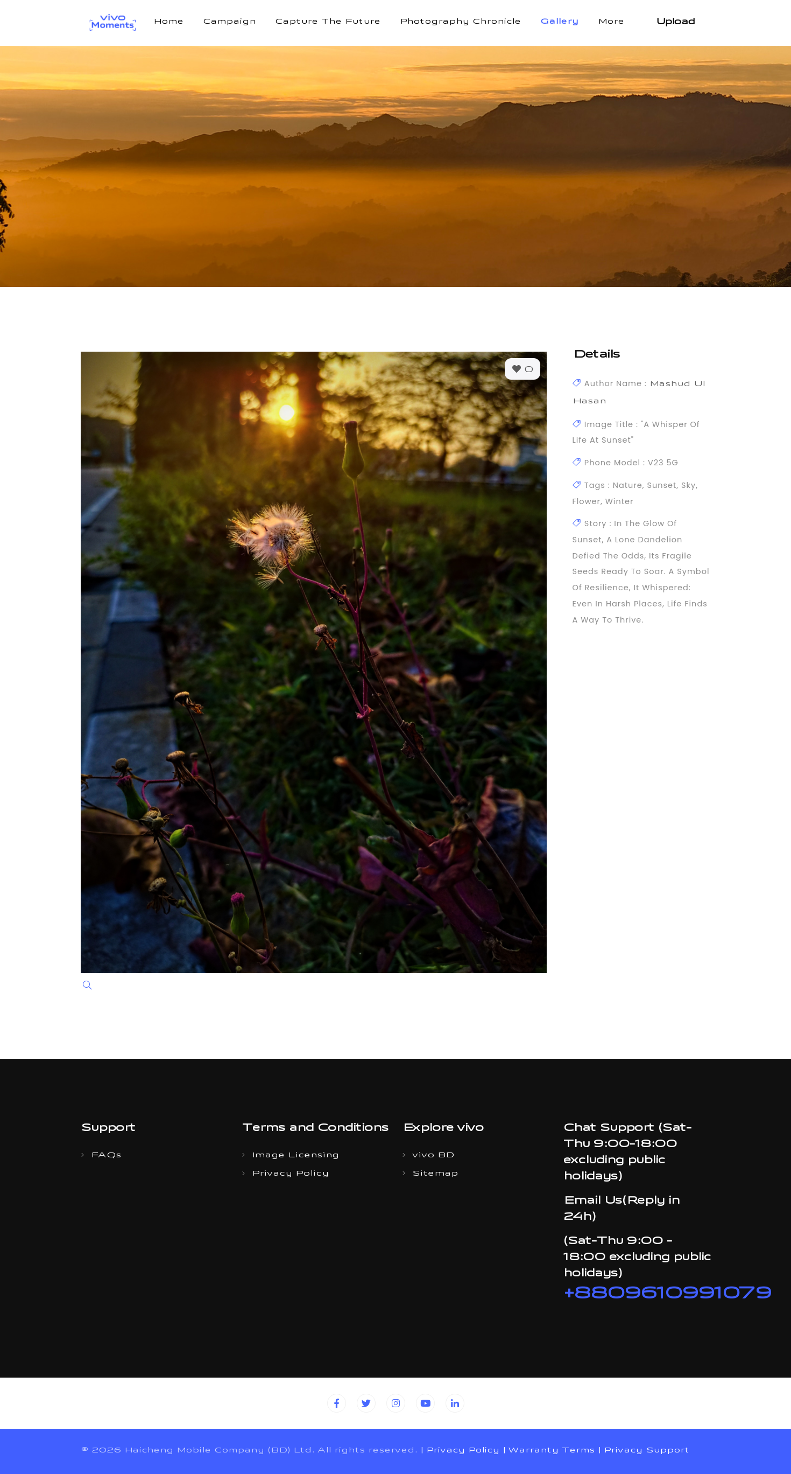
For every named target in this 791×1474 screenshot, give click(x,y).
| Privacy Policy (459, 1451)
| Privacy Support (643, 1451)
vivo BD (433, 1156)
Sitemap (435, 1174)
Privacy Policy (290, 1174)
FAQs (106, 1156)
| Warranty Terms (549, 1451)
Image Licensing (295, 1156)
